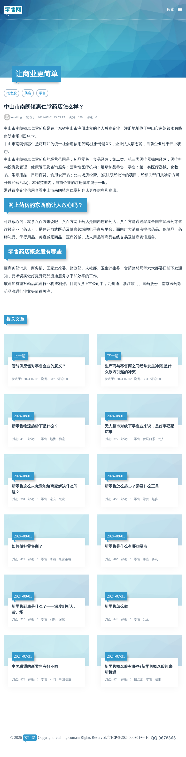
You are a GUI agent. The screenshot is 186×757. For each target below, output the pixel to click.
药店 (27, 93)
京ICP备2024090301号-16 (128, 737)
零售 (42, 93)
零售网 (13, 10)
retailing (16, 117)
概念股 (12, 93)
